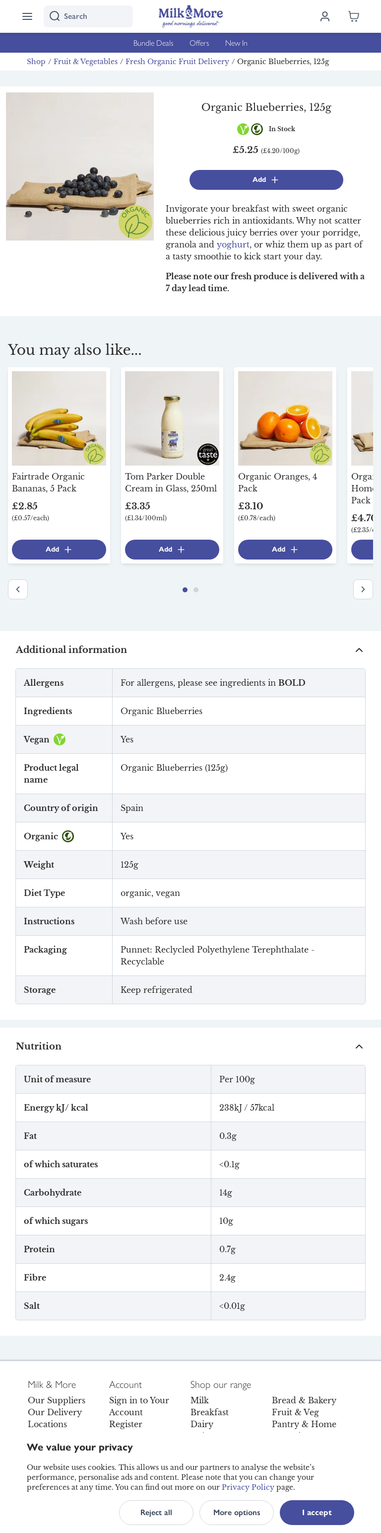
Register (125, 1424)
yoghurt (233, 244)
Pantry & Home (304, 1424)
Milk (199, 1400)
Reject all (156, 1512)
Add (266, 180)
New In (236, 42)
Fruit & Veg (295, 1412)
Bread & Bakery (304, 1400)
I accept (317, 1512)
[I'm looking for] (88, 16)
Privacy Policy (248, 1487)
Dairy (201, 1424)
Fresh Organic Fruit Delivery (177, 61)
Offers (199, 42)
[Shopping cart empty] (353, 16)
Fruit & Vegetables (86, 61)
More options (236, 1512)
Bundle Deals (153, 42)
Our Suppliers (56, 1400)
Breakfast (209, 1412)
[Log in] (325, 16)
